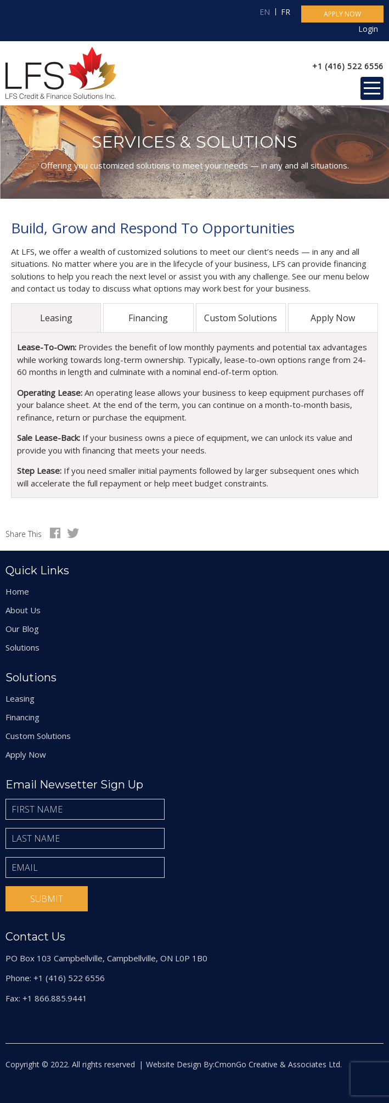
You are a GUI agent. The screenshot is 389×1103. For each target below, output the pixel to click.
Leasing (56, 318)
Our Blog (22, 628)
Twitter (73, 533)
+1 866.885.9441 (54, 998)
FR (285, 12)
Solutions (22, 647)
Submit (46, 899)
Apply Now (333, 318)
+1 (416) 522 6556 (348, 66)
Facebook (55, 533)
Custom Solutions (240, 318)
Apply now (342, 14)
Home (17, 591)
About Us (23, 609)
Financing (148, 318)
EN (265, 12)
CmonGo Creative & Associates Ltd (277, 1064)
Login (368, 29)
